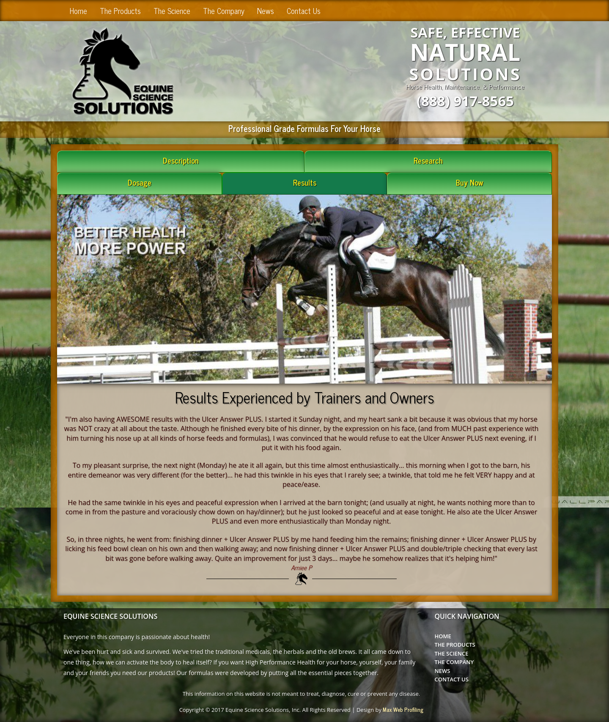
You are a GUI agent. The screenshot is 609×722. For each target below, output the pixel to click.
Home (78, 10)
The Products (120, 10)
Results (304, 182)
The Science (172, 10)
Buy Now (469, 182)
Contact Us (304, 10)
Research (428, 160)
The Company (223, 10)
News (265, 10)
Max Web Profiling (403, 709)
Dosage (139, 182)
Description (181, 160)
